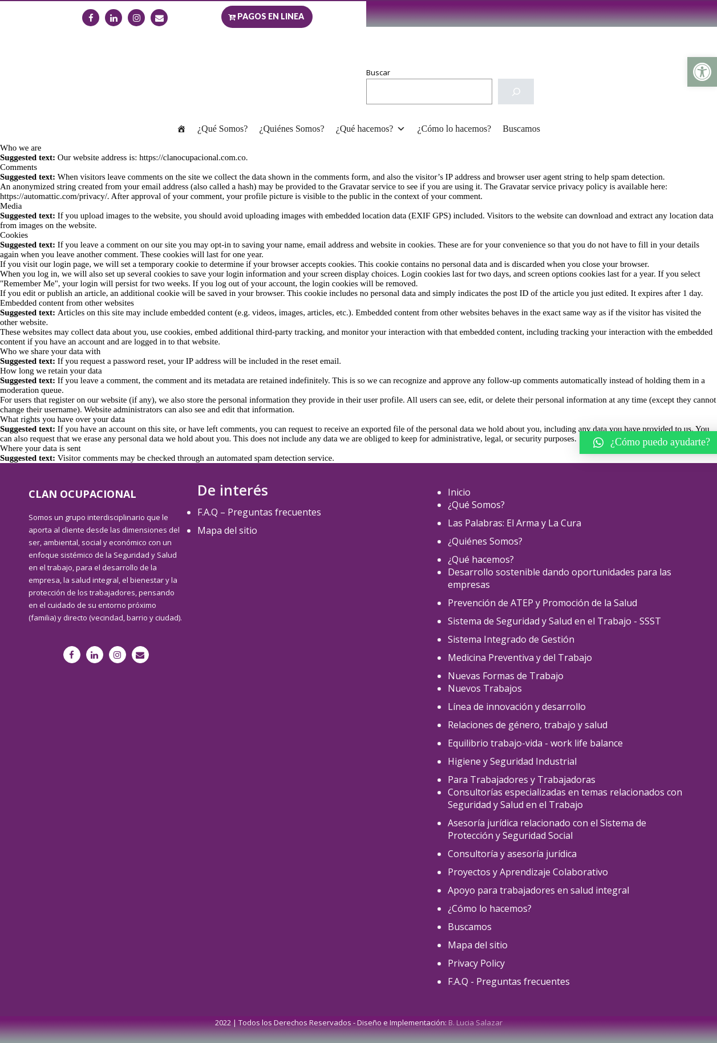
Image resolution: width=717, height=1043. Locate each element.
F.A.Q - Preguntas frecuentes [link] (509, 981)
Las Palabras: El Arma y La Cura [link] (514, 523)
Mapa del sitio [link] (227, 530)
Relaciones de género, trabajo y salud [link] (527, 725)
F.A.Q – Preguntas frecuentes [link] (259, 512)
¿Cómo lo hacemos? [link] (454, 128)
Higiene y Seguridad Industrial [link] (512, 761)
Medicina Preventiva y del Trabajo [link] (520, 657)
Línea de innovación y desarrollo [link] (517, 706)
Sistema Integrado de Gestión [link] (511, 639)
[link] (702, 72)
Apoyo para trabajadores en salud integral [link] (538, 890)
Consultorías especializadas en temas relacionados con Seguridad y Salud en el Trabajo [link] (565, 798)
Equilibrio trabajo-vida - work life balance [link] (535, 743)
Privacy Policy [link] (476, 963)
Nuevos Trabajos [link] (485, 688)
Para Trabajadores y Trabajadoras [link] (522, 779)
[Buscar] (516, 91)
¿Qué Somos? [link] (222, 128)
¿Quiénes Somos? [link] (291, 128)
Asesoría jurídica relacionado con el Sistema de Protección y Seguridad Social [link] (547, 829)
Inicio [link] (459, 492)
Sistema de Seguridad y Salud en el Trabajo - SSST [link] (554, 621)
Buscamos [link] (521, 128)
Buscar (378, 72)
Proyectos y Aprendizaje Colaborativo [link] (528, 872)
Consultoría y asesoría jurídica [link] (512, 853)
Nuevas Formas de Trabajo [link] (506, 675)
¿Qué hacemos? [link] (371, 128)
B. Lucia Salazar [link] (475, 1022)
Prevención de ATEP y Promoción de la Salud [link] (542, 602)
